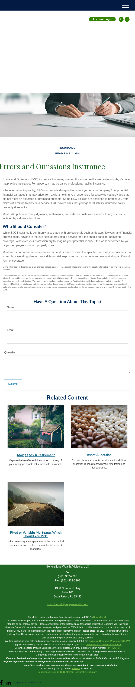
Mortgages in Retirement (36, 455)
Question (10, 352)
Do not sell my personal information (103, 644)
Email (10, 329)
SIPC (117, 648)
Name (11, 307)
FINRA (110, 648)
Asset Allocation (99, 455)
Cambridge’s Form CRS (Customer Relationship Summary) (68, 672)
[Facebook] (127, 19)
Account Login (102, 19)
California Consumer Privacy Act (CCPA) (109, 641)
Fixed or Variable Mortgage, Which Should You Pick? (36, 534)
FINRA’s (76, 668)
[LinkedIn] (121, 19)
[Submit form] (13, 384)
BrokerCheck (99, 617)
